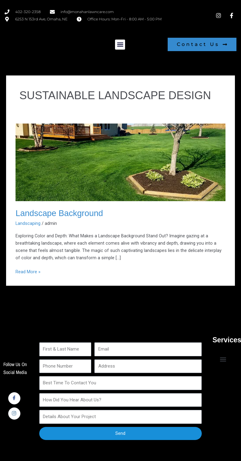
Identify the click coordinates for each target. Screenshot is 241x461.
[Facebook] (14, 398)
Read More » (28, 271)
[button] (120, 45)
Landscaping (28, 223)
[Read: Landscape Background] (120, 162)
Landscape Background (59, 213)
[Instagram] (14, 413)
